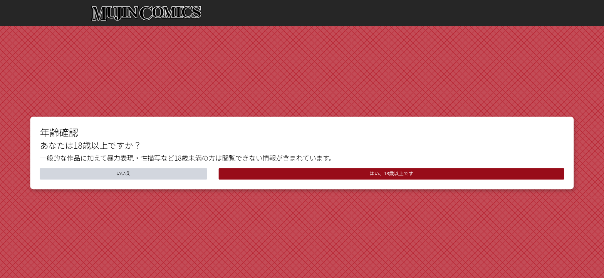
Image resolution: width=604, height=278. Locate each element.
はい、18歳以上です (391, 173)
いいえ (123, 173)
